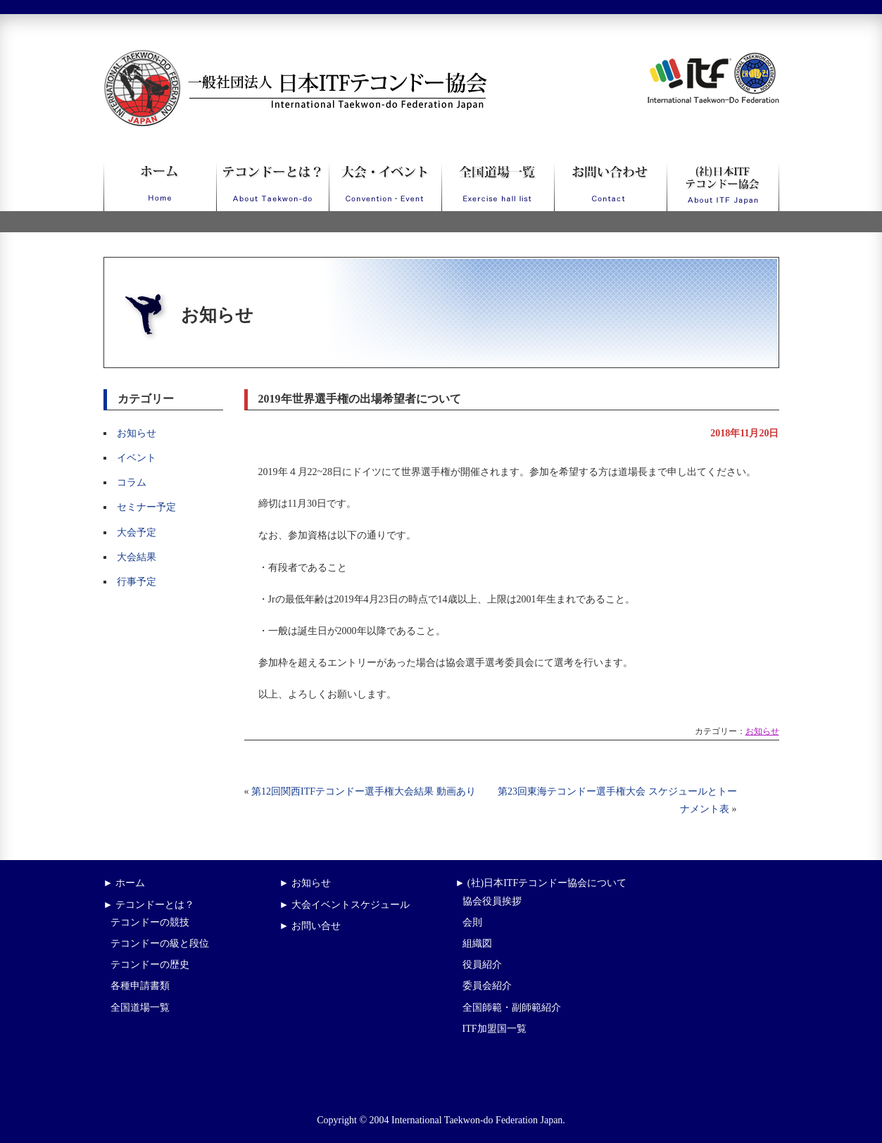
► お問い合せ (310, 926)
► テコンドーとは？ (148, 904)
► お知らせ (305, 883)
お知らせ (136, 433)
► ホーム (124, 883)
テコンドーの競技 (150, 922)
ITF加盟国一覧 (494, 1028)
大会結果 (136, 557)
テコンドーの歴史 (150, 964)
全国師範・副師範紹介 (511, 1007)
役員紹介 (482, 964)
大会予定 (136, 532)
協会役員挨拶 (492, 901)
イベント (136, 458)
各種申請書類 (140, 985)
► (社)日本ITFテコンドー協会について (541, 883)
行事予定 (136, 581)
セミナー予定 (146, 507)
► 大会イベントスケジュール (344, 904)
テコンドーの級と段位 (160, 943)
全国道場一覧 (140, 1007)
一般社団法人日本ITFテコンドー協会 (269, 58)
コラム (131, 482)
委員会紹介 (487, 985)
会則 (472, 922)
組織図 (477, 943)
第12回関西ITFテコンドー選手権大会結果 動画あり (363, 791)
